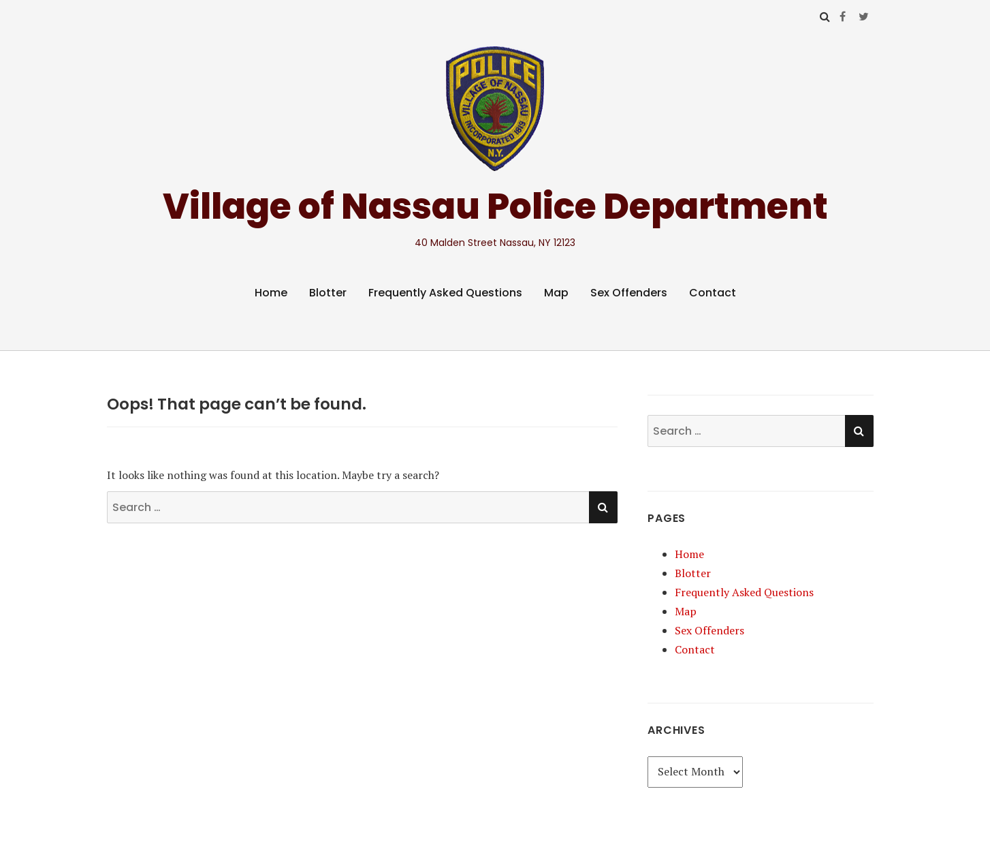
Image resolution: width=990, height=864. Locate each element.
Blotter (328, 292)
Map (556, 292)
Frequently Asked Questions (445, 292)
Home (271, 292)
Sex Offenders (628, 292)
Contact (712, 292)
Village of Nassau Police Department (495, 206)
